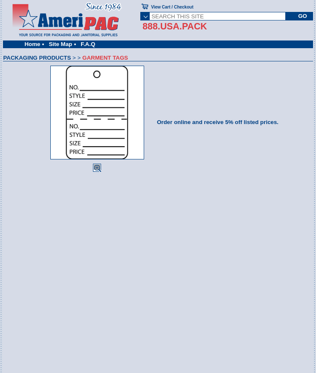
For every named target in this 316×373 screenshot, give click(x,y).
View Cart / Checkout (172, 7)
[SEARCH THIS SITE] (217, 16)
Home (32, 44)
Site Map (60, 44)
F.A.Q (88, 44)
